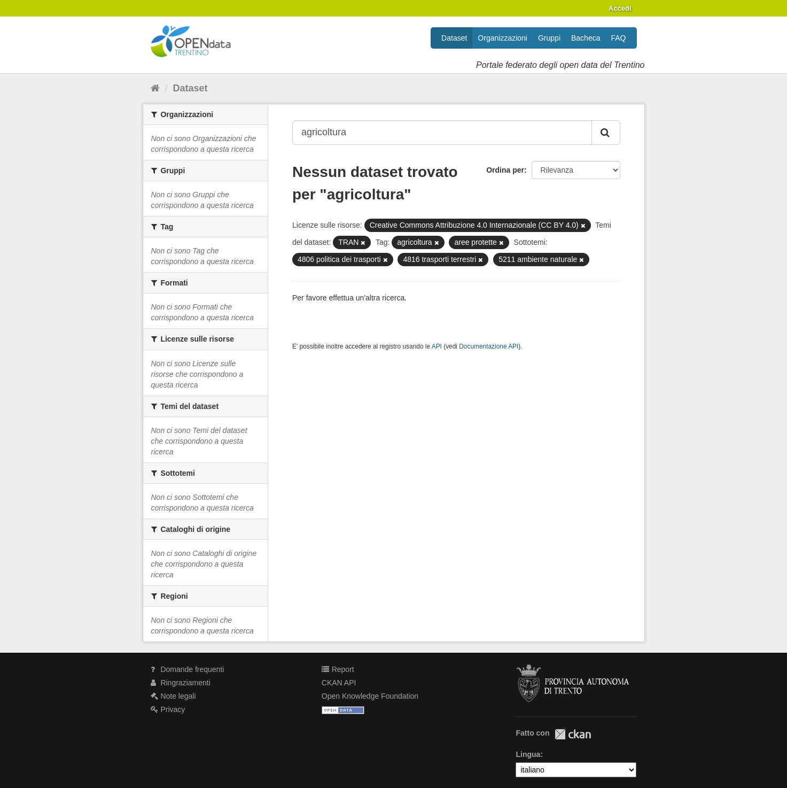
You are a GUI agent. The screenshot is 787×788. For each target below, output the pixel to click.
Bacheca (585, 38)
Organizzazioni (502, 38)
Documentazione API (488, 346)
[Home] (155, 88)
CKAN (573, 734)
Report (338, 669)
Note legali (173, 696)
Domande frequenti (187, 669)
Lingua (528, 754)
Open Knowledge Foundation (370, 696)
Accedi (620, 8)
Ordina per (505, 170)
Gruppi (549, 38)
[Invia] (605, 132)
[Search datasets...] (442, 132)
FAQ (618, 38)
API (437, 346)
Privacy (168, 709)
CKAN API (339, 682)
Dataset (454, 38)
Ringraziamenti (181, 682)
